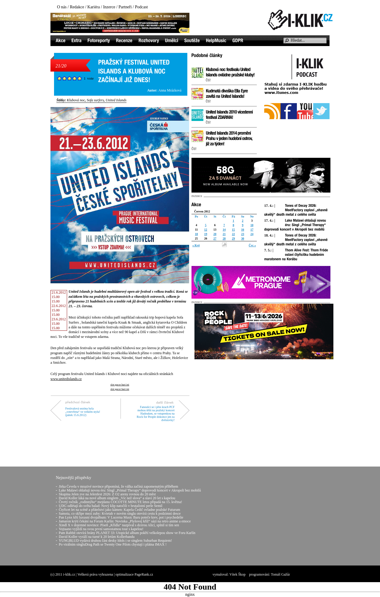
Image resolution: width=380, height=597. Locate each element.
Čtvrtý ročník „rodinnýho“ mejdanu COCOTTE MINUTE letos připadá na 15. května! (120, 502)
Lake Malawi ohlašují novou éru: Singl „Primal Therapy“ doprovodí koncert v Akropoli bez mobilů (130, 490)
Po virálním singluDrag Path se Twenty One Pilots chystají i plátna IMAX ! (113, 544)
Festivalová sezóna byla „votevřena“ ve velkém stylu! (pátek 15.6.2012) (82, 412)
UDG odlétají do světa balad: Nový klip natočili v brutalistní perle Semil (110, 506)
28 (224, 238)
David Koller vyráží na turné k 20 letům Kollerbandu (96, 537)
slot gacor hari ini (119, 384)
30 (242, 238)
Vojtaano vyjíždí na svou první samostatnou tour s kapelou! (101, 529)
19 (205, 234)
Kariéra (93, 7)
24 (251, 234)
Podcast (141, 7)
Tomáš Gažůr (280, 574)
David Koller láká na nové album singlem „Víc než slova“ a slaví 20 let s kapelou (117, 498)
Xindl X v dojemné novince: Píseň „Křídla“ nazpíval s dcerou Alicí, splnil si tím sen (119, 525)
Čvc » (252, 245)
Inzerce (109, 7)
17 (251, 229)
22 (233, 234)
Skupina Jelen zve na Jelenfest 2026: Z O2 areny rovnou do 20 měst (107, 494)
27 (214, 238)
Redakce (77, 7)
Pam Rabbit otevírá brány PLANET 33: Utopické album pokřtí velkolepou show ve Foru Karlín (127, 533)
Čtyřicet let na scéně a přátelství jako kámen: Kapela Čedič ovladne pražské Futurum (119, 510)
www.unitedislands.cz (66, 379)
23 (242, 234)
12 (205, 229)
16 (242, 229)
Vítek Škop (237, 574)
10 (251, 225)
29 (233, 238)
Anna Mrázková (169, 90)
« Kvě (196, 245)
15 (233, 229)
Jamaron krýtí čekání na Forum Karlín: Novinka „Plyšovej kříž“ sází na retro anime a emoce (125, 521)
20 (214, 234)
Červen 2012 (202, 211)
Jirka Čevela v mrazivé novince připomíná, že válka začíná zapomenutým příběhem (118, 486)
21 (224, 234)
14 (224, 229)
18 (196, 234)
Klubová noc (76, 100)
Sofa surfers (95, 100)
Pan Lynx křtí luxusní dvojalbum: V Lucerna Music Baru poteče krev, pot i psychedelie (121, 517)
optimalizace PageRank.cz (134, 574)
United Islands (116, 100)
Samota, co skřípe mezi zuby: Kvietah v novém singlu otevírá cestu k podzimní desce (120, 513)
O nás (61, 7)
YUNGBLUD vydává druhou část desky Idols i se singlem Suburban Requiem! (115, 540)
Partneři (125, 7)
